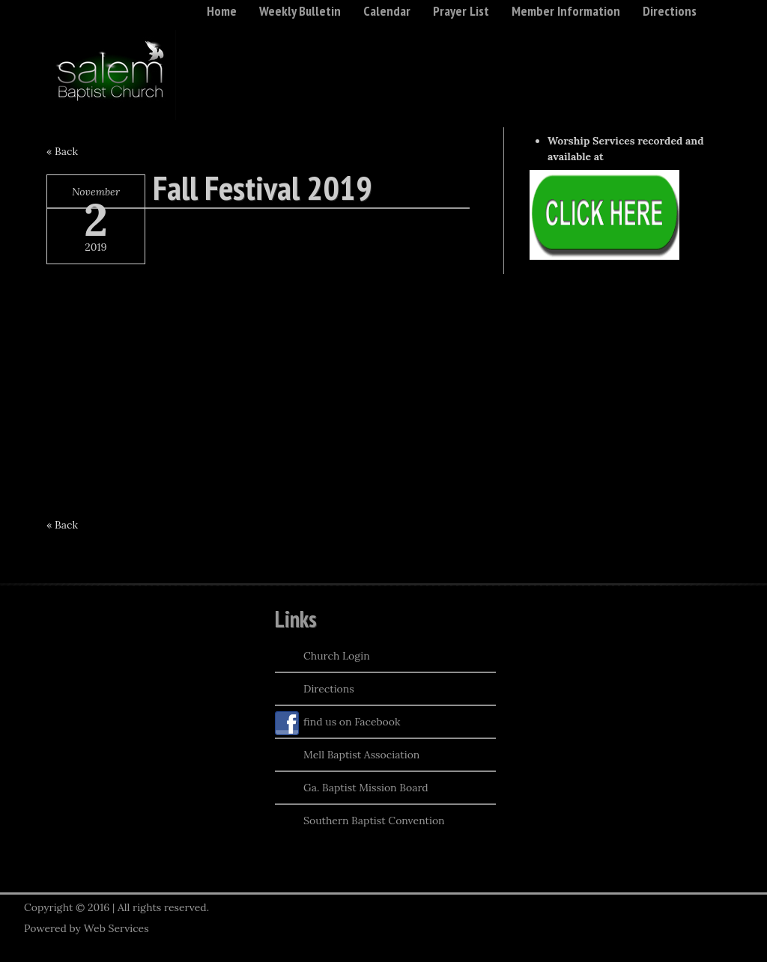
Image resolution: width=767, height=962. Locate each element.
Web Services (116, 928)
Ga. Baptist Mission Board (351, 789)
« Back (62, 151)
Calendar (386, 10)
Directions (670, 10)
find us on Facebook (338, 723)
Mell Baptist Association (347, 756)
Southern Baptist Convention (360, 822)
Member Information (566, 10)
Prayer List (461, 10)
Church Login (322, 657)
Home (222, 10)
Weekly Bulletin (300, 10)
